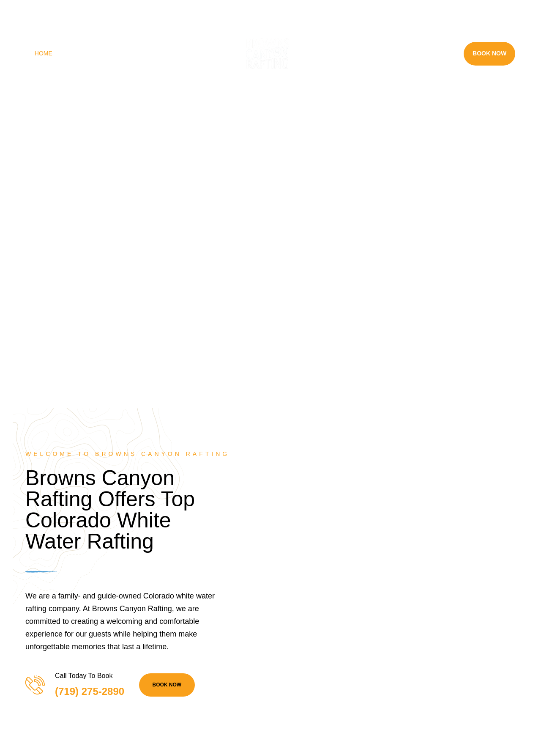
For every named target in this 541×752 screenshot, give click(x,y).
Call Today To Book (83, 675)
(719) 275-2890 (180, 9)
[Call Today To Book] (34, 684)
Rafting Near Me (354, 53)
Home (43, 53)
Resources (427, 53)
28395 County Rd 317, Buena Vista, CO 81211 (81, 9)
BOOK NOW (167, 685)
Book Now (489, 53)
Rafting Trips (92, 53)
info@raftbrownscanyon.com (256, 9)
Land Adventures (170, 53)
